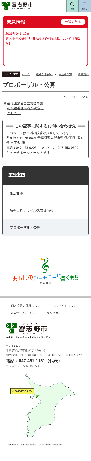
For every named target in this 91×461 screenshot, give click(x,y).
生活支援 (16, 193)
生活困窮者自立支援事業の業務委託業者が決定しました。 (25, 108)
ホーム (26, 74)
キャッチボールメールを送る (28, 152)
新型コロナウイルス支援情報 (31, 210)
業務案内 (83, 74)
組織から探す (44, 74)
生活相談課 (65, 74)
